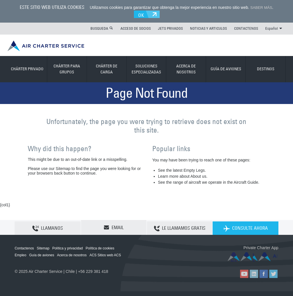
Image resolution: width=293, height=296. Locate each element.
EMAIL (114, 226)
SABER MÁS (261, 7)
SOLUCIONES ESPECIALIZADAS (146, 68)
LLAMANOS (47, 227)
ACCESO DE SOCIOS (135, 27)
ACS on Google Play (266, 256)
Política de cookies (100, 247)
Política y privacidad (67, 247)
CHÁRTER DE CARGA (106, 68)
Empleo (20, 254)
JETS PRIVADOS (170, 27)
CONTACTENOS (246, 27)
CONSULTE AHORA (245, 227)
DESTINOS (265, 68)
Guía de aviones (41, 254)
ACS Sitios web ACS (105, 254)
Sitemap (43, 247)
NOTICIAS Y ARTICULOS (208, 27)
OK (143, 13)
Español (273, 27)
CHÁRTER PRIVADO (27, 68)
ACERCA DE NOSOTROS (186, 68)
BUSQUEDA (99, 27)
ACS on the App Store (240, 256)
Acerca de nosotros (71, 254)
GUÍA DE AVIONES (226, 68)
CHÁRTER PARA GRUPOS (67, 68)
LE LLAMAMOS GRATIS (179, 227)
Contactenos (24, 247)
